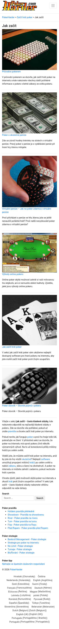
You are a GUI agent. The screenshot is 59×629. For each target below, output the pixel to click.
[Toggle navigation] (53, 5)
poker (30, 437)
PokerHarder (16, 569)
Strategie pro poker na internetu (23, 542)
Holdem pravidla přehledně (21, 511)
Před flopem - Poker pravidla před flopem (28, 528)
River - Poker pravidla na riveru (23, 518)
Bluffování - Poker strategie (21, 552)
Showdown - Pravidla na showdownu (26, 514)
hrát (10, 481)
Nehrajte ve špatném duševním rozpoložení (23, 564)
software (45, 459)
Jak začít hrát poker (12, 347)
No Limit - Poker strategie (20, 546)
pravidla (12, 431)
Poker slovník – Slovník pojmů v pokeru (21, 405)
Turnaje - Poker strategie (20, 549)
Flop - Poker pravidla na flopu (22, 524)
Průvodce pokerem (11, 71)
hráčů (32, 462)
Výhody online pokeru (12, 274)
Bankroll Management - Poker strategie (27, 539)
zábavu (12, 466)
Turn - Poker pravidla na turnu (22, 521)
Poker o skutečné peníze (14, 135)
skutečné (26, 459)
